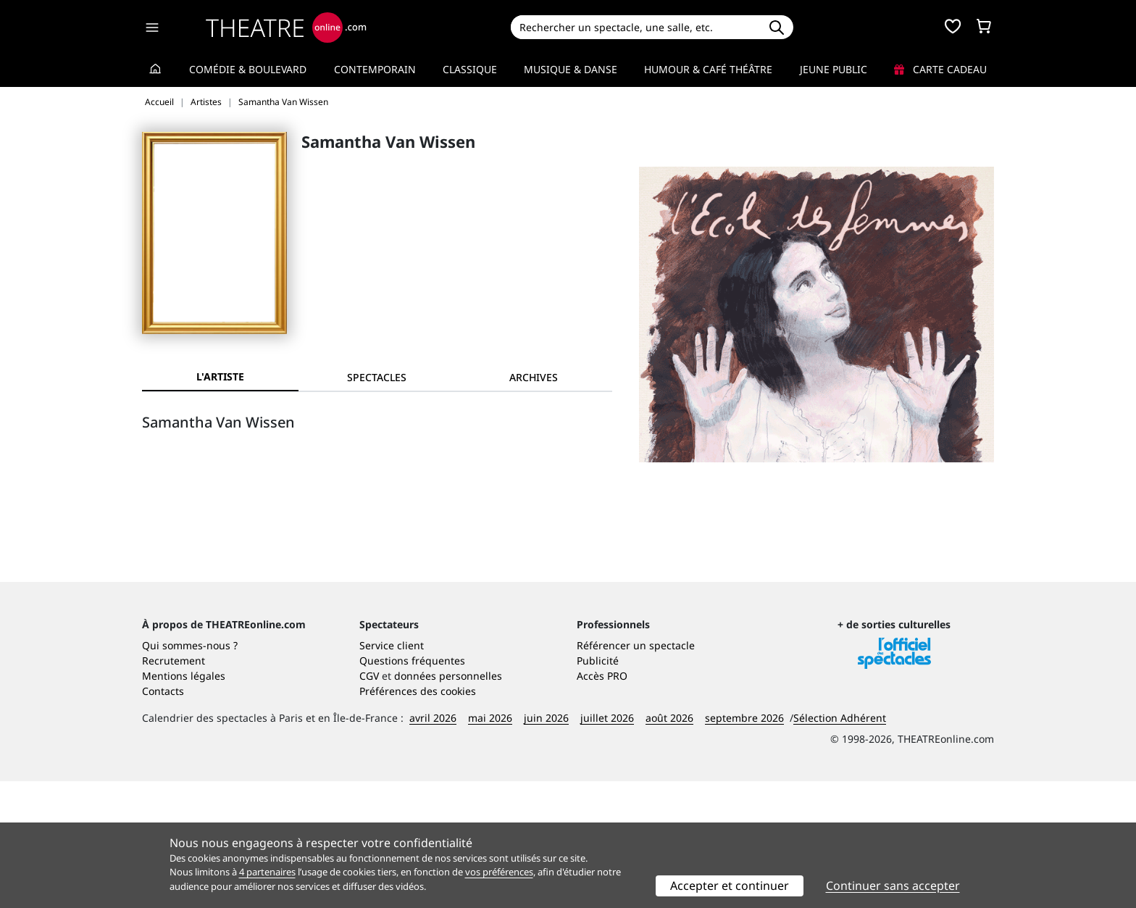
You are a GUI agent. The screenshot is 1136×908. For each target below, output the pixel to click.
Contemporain (375, 69)
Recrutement (173, 787)
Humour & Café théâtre (708, 69)
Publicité (598, 787)
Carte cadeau (940, 69)
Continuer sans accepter (893, 886)
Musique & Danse (570, 69)
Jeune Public (833, 69)
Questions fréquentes (412, 787)
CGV (369, 802)
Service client (391, 772)
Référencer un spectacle (636, 772)
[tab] (376, 377)
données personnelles (448, 802)
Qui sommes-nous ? (190, 772)
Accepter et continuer (729, 886)
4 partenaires (267, 871)
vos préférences (499, 871)
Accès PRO (602, 802)
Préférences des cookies (417, 818)
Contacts (163, 818)
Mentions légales (183, 802)
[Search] (635, 27)
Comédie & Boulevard (247, 69)
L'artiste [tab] (220, 376)
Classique (470, 69)
